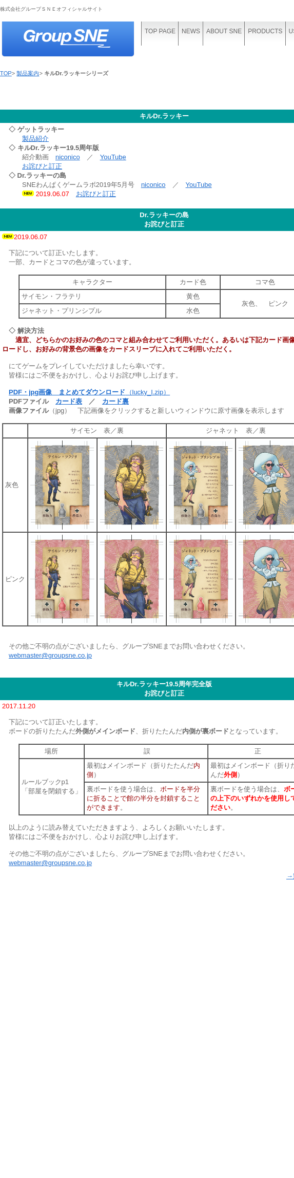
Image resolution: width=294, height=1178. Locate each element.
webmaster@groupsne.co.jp (50, 655)
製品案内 (27, 73)
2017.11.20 (18, 706)
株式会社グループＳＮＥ (77, 40)
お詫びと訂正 (42, 166)
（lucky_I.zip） (89, 392)
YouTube (113, 157)
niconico (67, 157)
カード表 (68, 401)
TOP (6, 73)
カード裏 (115, 401)
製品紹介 (35, 138)
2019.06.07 (30, 237)
